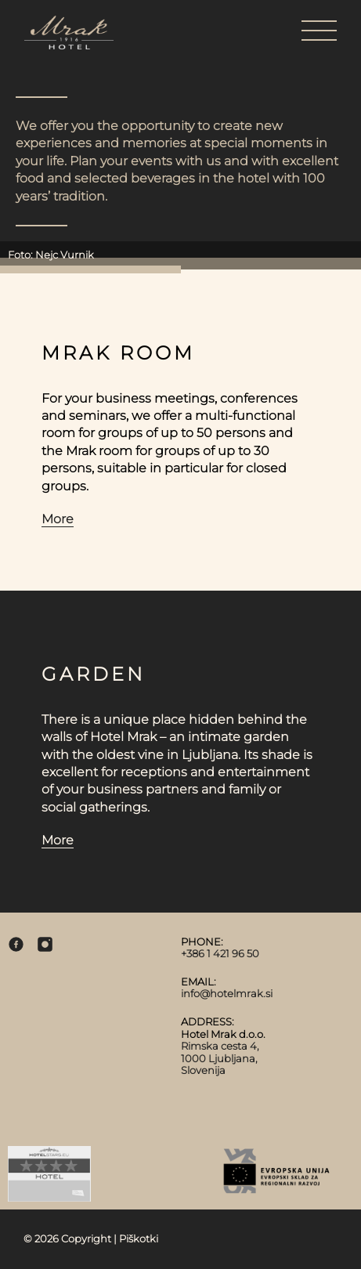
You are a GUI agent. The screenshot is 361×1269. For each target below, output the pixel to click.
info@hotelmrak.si (227, 993)
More (58, 519)
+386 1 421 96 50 (220, 953)
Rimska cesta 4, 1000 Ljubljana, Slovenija (220, 1057)
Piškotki (138, 1238)
